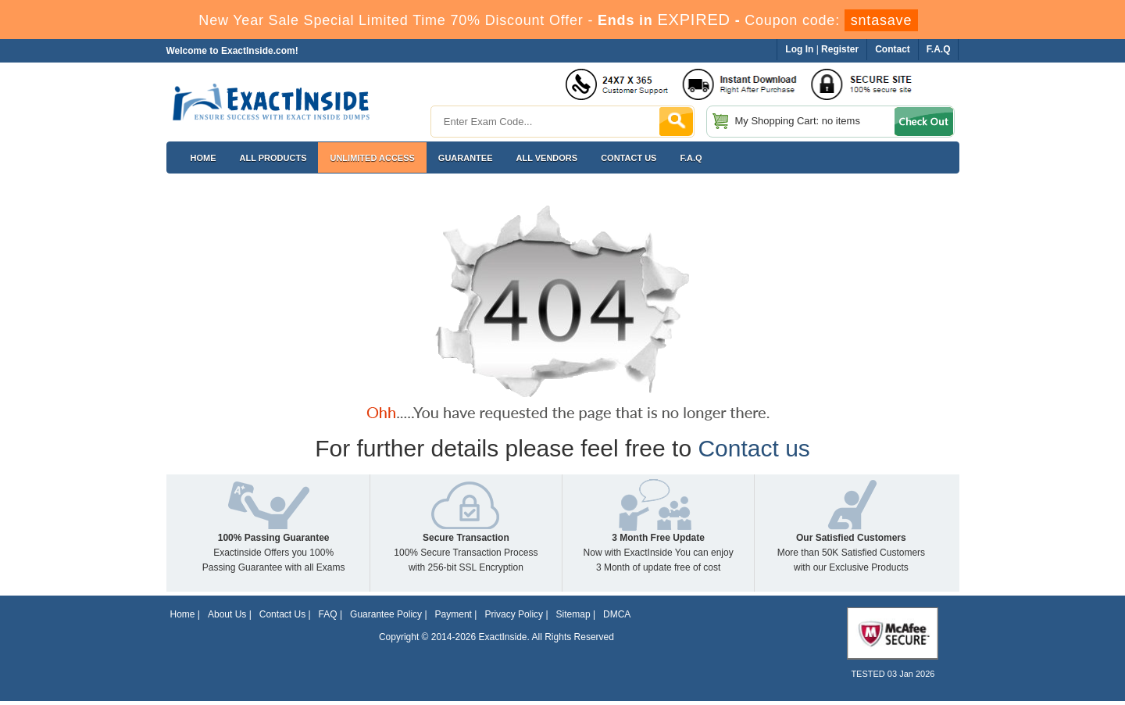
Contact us (753, 448)
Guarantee (465, 158)
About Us (227, 614)
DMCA (616, 614)
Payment (453, 614)
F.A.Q (691, 158)
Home (203, 158)
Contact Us (282, 614)
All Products (273, 158)
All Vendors (547, 158)
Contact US (628, 158)
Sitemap (573, 614)
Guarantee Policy (386, 614)
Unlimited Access (372, 158)
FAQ (328, 614)
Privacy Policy (513, 614)
